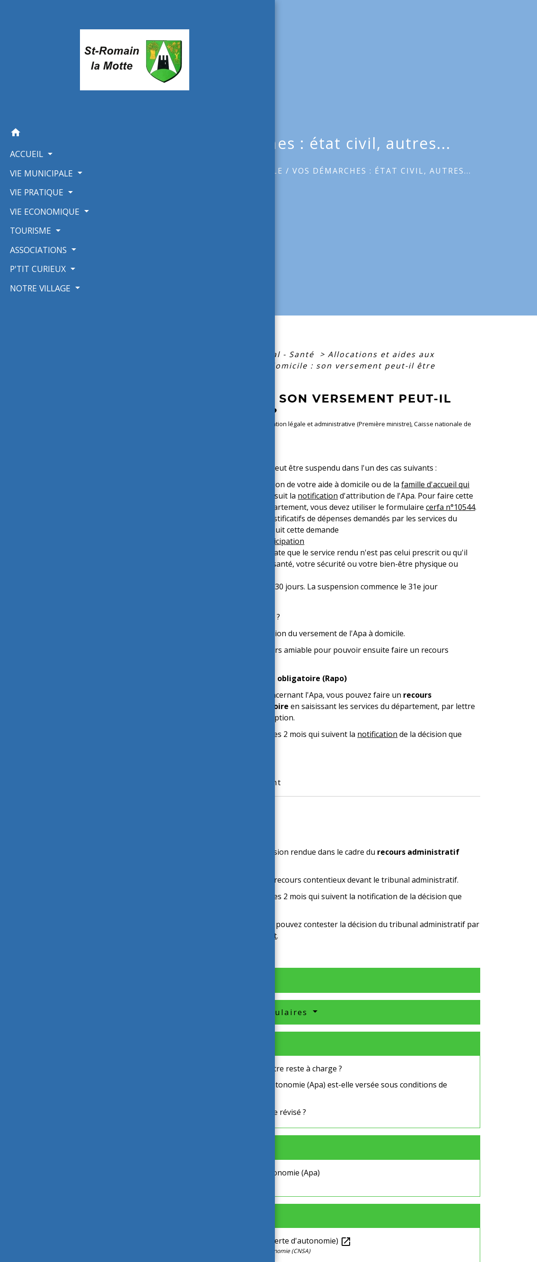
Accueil (181, 171)
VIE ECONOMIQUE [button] (43, 191)
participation (281, 541)
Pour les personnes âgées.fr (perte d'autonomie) (258, 1241)
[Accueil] (48, 52)
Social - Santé (285, 354)
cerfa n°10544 (450, 507)
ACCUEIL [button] (25, 134)
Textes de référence (206, 979)
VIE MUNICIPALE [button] (39, 153)
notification (318, 496)
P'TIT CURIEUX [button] (36, 249)
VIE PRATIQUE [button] (35, 172)
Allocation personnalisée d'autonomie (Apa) (242, 1172)
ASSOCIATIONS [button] (36, 230)
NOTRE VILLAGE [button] (38, 268)
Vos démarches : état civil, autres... (381, 171)
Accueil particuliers (198, 354)
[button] (48, 114)
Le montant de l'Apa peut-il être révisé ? (235, 1112)
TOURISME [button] (29, 211)
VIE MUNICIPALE (246, 171)
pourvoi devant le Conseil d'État (221, 935)
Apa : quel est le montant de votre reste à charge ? (253, 1068)
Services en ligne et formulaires (235, 1012)
